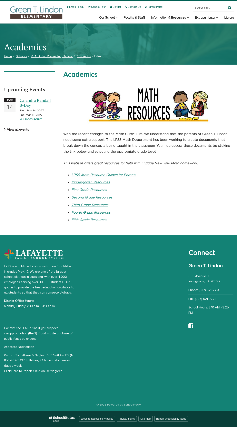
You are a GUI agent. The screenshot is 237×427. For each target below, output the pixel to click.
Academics (84, 56)
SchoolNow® (132, 404)
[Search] (230, 7)
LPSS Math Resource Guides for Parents (103, 175)
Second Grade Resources (91, 197)
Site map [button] (145, 418)
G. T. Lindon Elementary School (52, 56)
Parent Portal (154, 7)
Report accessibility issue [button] (171, 418)
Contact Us (133, 7)
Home (8, 56)
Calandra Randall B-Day (35, 103)
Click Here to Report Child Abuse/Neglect (33, 371)
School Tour (97, 7)
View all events (18, 130)
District (115, 7)
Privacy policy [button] (127, 418)
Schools (21, 56)
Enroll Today (75, 7)
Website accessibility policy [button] (97, 418)
